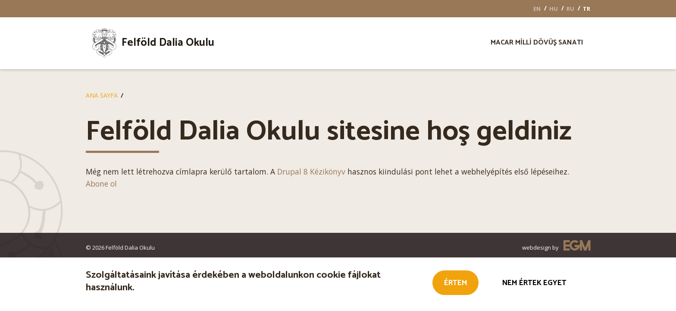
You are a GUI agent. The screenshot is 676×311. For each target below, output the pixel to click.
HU (553, 9)
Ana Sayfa (102, 95)
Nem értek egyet (534, 284)
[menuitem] (164, 43)
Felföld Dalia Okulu (168, 43)
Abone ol (101, 183)
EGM (576, 247)
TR (586, 9)
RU (570, 9)
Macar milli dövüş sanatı (537, 43)
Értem (455, 284)
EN (537, 9)
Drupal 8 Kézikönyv (311, 171)
